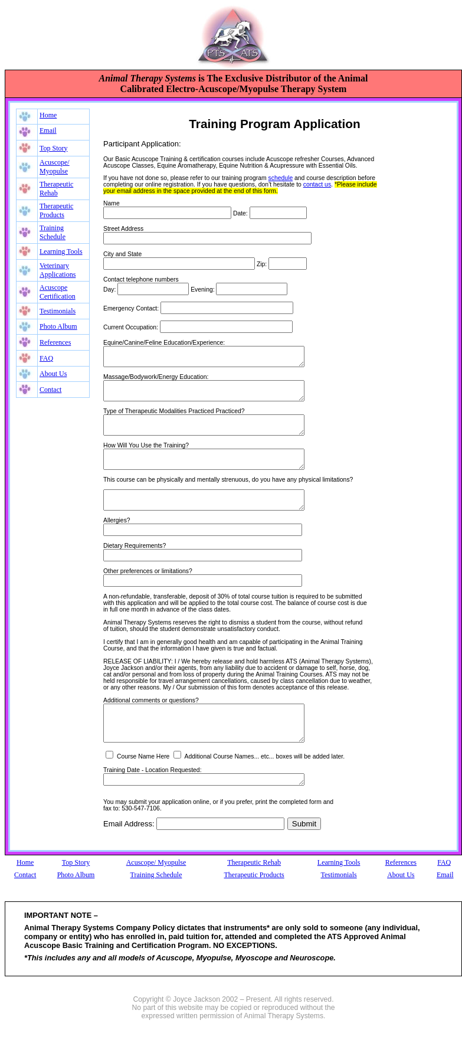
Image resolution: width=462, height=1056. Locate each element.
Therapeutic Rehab (56, 188)
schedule (280, 178)
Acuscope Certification (58, 291)
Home (48, 115)
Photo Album (58, 326)
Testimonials (58, 311)
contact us (317, 184)
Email (48, 130)
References (55, 342)
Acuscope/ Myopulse (55, 166)
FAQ (46, 358)
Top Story (54, 148)
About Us (53, 374)
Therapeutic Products (56, 210)
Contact (50, 389)
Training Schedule (52, 232)
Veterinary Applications (58, 270)
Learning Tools (61, 251)
